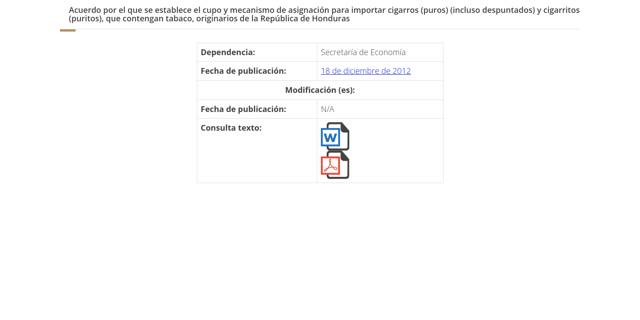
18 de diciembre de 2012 (366, 70)
